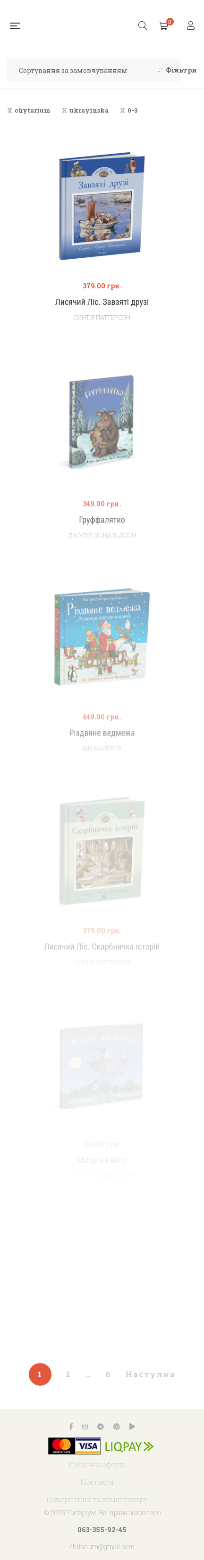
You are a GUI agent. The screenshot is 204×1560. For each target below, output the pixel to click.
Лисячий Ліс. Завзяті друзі (102, 302)
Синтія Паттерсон (102, 317)
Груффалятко (102, 537)
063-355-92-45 (102, 1529)
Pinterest (116, 1426)
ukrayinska (89, 110)
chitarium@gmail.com (102, 1546)
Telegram (100, 1426)
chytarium (33, 110)
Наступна (151, 1374)
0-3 (132, 110)
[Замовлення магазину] (93, 70)
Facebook (71, 1426)
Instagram (85, 1426)
